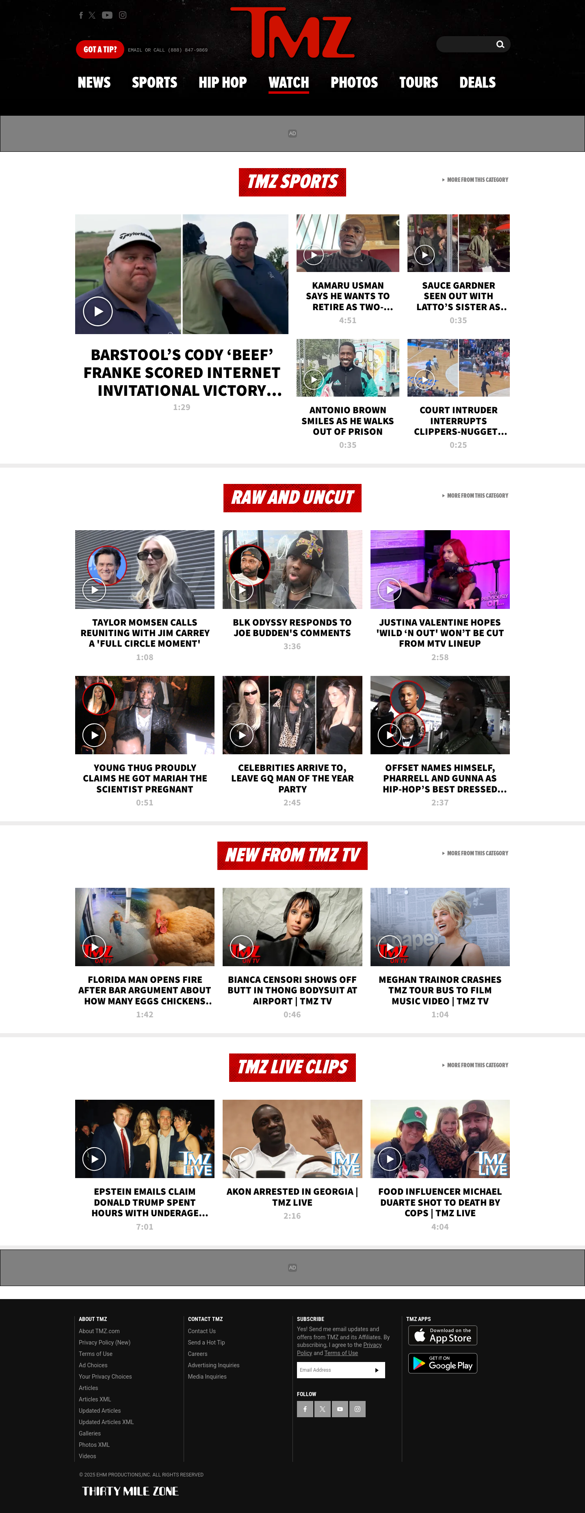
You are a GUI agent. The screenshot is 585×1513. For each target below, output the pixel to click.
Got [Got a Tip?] (100, 50)
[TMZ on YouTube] (340, 1409)
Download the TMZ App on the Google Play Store (442, 1363)
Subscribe (377, 1370)
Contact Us (202, 1331)
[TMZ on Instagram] (123, 15)
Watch (289, 83)
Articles (88, 1388)
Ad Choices (93, 1365)
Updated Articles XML (106, 1422)
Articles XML (95, 1399)
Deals (477, 83)
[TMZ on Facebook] (81, 15)
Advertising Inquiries (214, 1365)
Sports (154, 83)
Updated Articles (100, 1410)
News (94, 83)
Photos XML (94, 1445)
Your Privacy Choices (105, 1376)
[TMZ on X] (93, 15)
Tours (418, 83)
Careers (198, 1354)
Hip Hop (223, 83)
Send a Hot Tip (206, 1342)
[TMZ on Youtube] (107, 15)
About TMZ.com (99, 1331)
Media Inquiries (207, 1376)
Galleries (90, 1433)
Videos (87, 1456)
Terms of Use (96, 1354)
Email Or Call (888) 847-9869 (168, 50)
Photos (354, 83)
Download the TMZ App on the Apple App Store (442, 1335)
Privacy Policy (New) (104, 1342)
